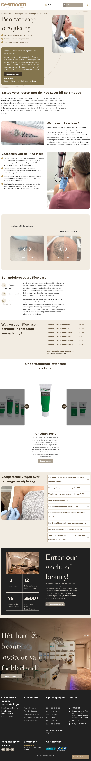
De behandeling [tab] (11, 294)
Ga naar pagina (45, 461)
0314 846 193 (77, 708)
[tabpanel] (44, 298)
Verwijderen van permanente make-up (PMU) (66, 494)
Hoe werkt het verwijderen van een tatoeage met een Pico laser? (66, 480)
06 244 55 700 (77, 721)
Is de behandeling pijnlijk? (58, 500)
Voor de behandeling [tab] (8, 286)
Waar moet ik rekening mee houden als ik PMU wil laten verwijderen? (66, 538)
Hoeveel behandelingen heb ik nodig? (63, 506)
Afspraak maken (54, 604)
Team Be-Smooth (30, 711)
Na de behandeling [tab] (7, 301)
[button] (26, 406)
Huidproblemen (7, 716)
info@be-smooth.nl (79, 724)
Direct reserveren (72, 5)
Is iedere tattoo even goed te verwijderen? (65, 529)
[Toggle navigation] (88, 5)
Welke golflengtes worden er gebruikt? (64, 488)
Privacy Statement (30, 720)
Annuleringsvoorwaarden (33, 717)
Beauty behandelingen (9, 708)
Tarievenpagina (57, 353)
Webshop (50, 5)
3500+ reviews (30, 81)
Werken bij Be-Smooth (32, 714)
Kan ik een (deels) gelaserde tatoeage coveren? (67, 523)
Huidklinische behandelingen (12, 14)
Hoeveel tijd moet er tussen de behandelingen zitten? (66, 515)
